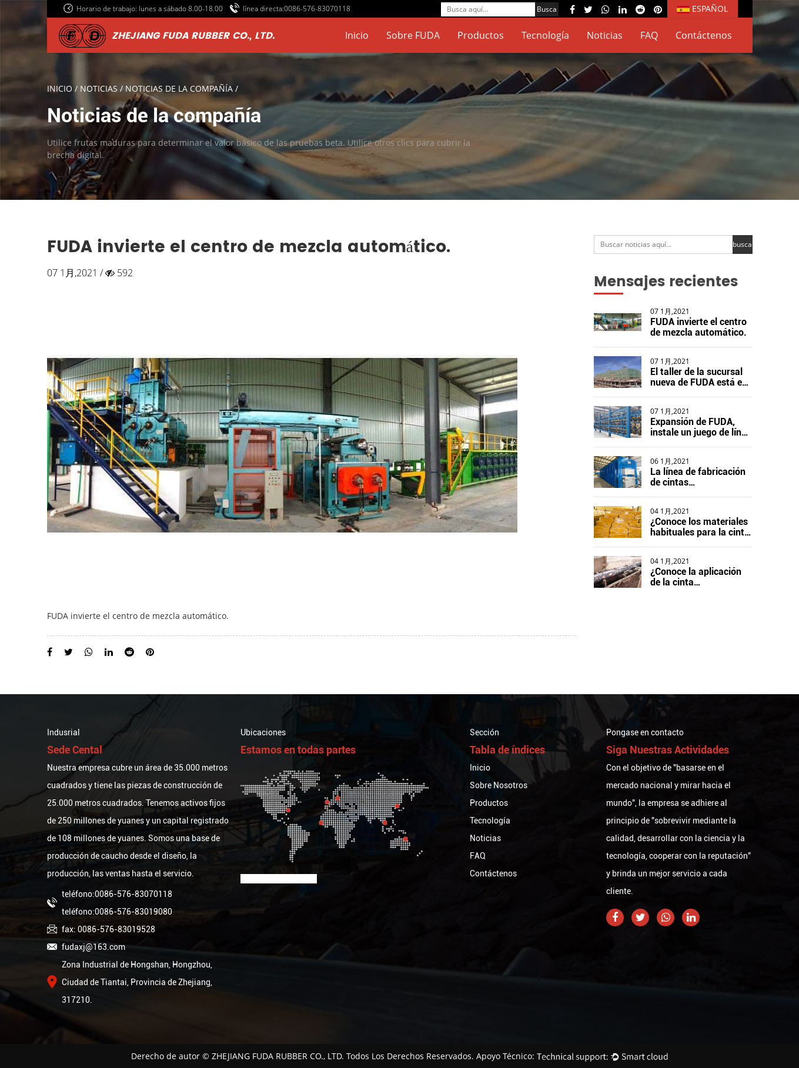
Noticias (605, 35)
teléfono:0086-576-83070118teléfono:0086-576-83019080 (109, 902)
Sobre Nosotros (498, 785)
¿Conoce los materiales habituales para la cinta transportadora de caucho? (700, 537)
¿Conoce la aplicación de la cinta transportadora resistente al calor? (695, 587)
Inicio (357, 35)
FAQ (649, 35)
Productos (480, 35)
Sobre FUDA (413, 35)
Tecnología (545, 35)
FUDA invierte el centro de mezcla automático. (698, 327)
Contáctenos (704, 35)
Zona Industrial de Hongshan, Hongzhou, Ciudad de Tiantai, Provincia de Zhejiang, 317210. (129, 982)
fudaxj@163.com (86, 947)
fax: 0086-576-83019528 (101, 929)
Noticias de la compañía (179, 88)
